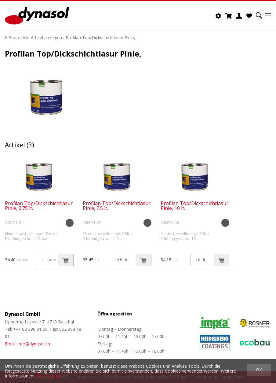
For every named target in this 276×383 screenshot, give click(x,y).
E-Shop (12, 37)
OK (259, 370)
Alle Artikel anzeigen (42, 37)
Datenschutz (47, 376)
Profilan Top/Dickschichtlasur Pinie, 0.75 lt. (39, 206)
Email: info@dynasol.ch (27, 344)
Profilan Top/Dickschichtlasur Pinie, (100, 37)
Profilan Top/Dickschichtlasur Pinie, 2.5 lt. (117, 206)
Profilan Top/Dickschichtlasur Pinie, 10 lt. (194, 206)
